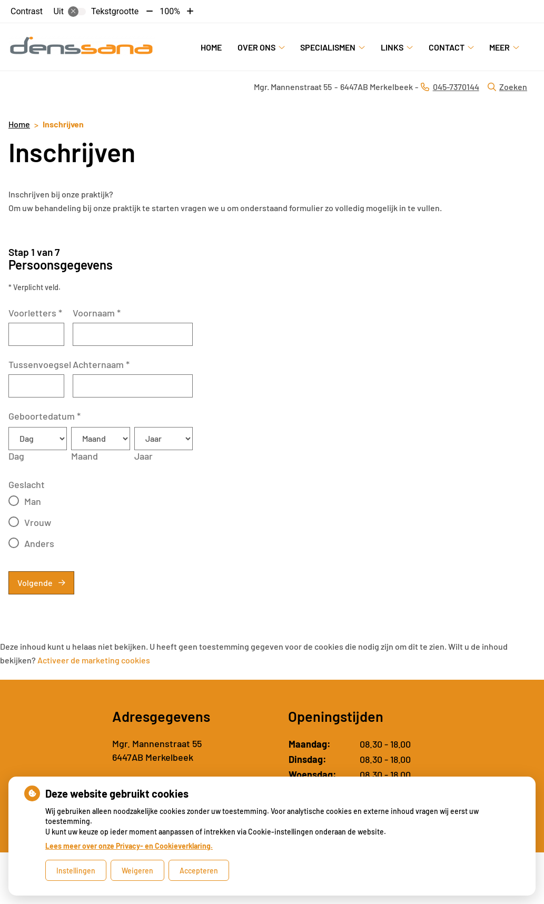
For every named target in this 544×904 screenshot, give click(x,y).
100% (170, 11)
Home (211, 47)
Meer (499, 47)
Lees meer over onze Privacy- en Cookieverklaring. (129, 845)
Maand (84, 456)
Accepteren (199, 870)
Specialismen (327, 47)
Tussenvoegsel (39, 364)
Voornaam (97, 313)
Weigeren (137, 870)
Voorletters (35, 313)
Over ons (256, 47)
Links (392, 47)
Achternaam (101, 364)
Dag (16, 456)
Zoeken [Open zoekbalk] (507, 87)
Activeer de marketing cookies (93, 660)
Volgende (35, 583)
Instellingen (75, 870)
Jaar (143, 456)
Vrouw (37, 522)
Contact (446, 47)
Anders (39, 543)
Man (32, 501)
